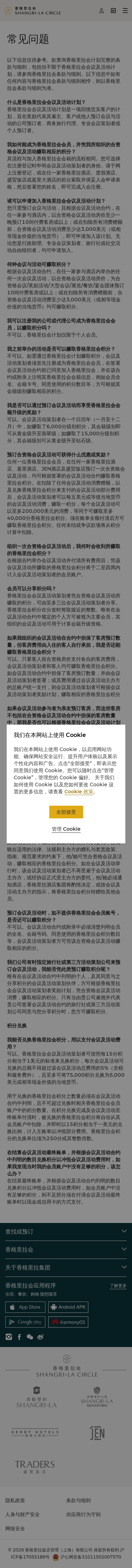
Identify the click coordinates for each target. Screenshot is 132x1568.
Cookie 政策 (78, 791)
